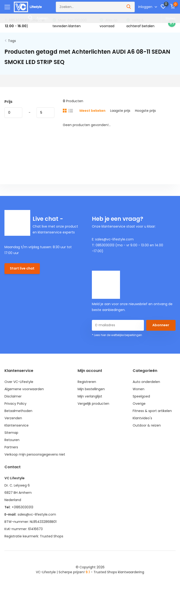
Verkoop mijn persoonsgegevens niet (34, 454)
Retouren (11, 440)
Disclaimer (13, 396)
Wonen (138, 389)
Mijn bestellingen (91, 389)
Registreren (87, 381)
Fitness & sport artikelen (152, 410)
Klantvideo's (142, 418)
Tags (12, 40)
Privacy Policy (15, 403)
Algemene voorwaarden (24, 389)
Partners (11, 447)
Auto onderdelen (146, 381)
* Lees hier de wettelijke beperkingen (117, 335)
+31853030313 (22, 507)
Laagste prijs (120, 110)
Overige (139, 403)
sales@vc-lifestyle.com (37, 514)
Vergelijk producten (93, 403)
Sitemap (11, 432)
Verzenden (13, 418)
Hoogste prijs (145, 110)
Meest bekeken (92, 110)
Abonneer (160, 325)
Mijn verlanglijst (90, 396)
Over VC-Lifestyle (18, 381)
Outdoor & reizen (147, 425)
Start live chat (22, 268)
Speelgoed (141, 396)
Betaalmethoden (18, 410)
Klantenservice (16, 425)
